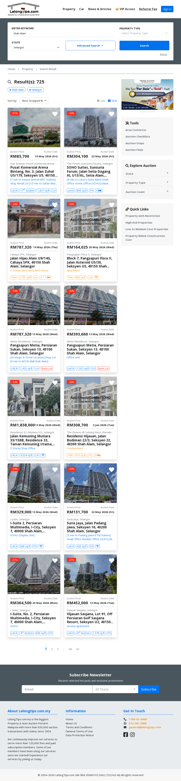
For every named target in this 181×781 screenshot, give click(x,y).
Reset (163, 54)
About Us (71, 723)
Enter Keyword (23, 28)
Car (81, 9)
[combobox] (144, 33)
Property (69, 9)
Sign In (167, 9)
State (16, 42)
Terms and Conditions (79, 727)
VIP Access (125, 9)
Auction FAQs (134, 149)
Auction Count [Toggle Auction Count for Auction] (147, 192)
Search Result (48, 69)
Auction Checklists (137, 136)
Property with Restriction (142, 216)
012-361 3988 (138, 723)
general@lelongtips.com (145, 727)
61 (78, 649)
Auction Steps (134, 143)
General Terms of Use (79, 731)
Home (11, 69)
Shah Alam (17, 89)
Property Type (129, 28)
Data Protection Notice (80, 735)
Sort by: (12, 100)
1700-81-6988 (138, 719)
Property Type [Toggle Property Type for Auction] (147, 182)
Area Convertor (135, 130)
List (101, 100)
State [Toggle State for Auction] (147, 173)
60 (70, 649)
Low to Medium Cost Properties (146, 229)
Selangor (35, 89)
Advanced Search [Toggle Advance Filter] (90, 45)
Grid (112, 100)
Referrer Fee (148, 9)
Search (144, 45)
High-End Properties (138, 222)
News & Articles (99, 9)
